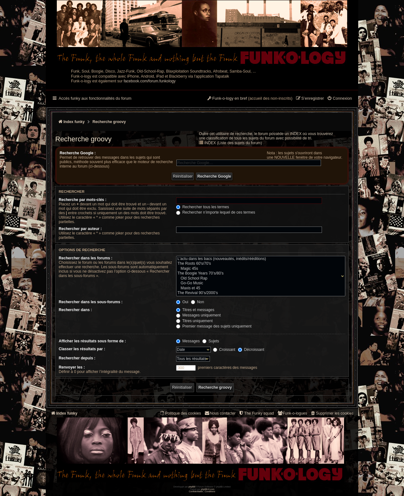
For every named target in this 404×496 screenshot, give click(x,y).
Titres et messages (195, 310)
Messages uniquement (198, 315)
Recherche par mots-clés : (82, 200)
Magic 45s (259, 268)
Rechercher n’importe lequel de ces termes (215, 212)
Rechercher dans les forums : (85, 258)
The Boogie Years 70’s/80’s (259, 273)
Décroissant (251, 349)
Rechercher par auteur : (80, 229)
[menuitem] (339, 98)
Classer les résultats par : (82, 349)
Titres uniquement (194, 321)
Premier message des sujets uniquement (214, 326)
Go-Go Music (259, 283)
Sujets (210, 341)
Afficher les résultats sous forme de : (92, 341)
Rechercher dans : (75, 310)
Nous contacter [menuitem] (219, 413)
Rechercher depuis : (77, 358)
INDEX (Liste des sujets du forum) (233, 143)
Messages (187, 341)
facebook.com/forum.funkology (150, 81)
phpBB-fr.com (208, 489)
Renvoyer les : (72, 367)
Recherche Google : (78, 153)
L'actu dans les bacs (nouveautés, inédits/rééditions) (259, 259)
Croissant (224, 349)
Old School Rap (259, 278)
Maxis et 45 (259, 288)
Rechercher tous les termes (202, 207)
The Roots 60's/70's (259, 263)
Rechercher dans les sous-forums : (90, 302)
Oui (182, 302)
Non (197, 302)
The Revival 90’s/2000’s (259, 293)
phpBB (191, 487)
